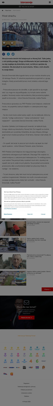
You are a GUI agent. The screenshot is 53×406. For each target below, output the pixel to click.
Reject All (30, 214)
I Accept (43, 214)
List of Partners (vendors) (10, 208)
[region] (26, 203)
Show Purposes (8, 214)
